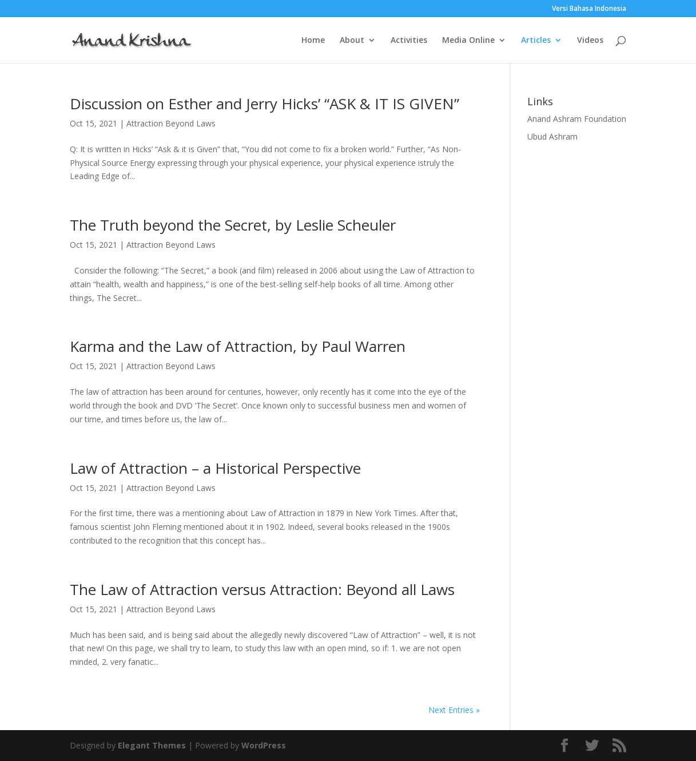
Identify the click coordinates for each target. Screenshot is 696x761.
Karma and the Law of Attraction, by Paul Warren (237, 346)
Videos (590, 40)
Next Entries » (454, 709)
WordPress (263, 745)
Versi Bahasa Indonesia (589, 9)
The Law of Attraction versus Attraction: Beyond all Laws (262, 589)
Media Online (468, 40)
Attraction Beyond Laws (171, 123)
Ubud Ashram (552, 136)
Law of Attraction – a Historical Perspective (215, 468)
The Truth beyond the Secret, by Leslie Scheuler (233, 225)
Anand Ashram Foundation (576, 118)
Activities (409, 40)
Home (313, 40)
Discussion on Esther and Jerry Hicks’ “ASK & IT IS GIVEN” (264, 103)
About (352, 40)
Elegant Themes (152, 745)
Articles (536, 40)
